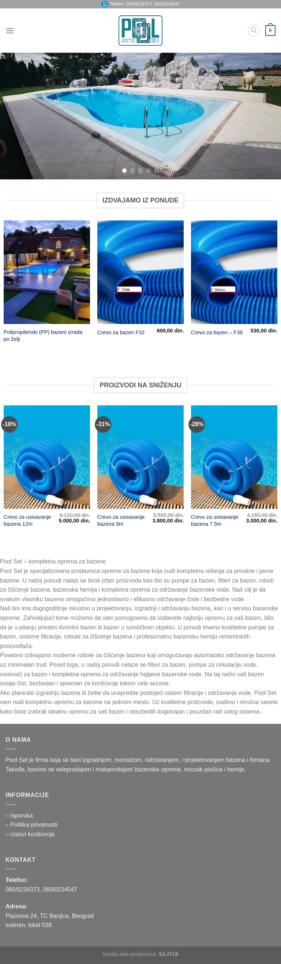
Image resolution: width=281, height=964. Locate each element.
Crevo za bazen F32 (121, 332)
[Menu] (9, 31)
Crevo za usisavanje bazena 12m (27, 520)
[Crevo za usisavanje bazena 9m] (140, 457)
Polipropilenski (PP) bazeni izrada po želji (43, 335)
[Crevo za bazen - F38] (234, 272)
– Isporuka (19, 815)
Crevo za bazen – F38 (217, 332)
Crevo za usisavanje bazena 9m (121, 520)
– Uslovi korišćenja (29, 834)
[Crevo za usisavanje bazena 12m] (47, 457)
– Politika (18, 825)
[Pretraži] (253, 31)
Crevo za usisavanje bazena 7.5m (215, 520)
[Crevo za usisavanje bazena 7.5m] (234, 457)
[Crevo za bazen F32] (140, 272)
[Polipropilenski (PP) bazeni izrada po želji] (47, 272)
